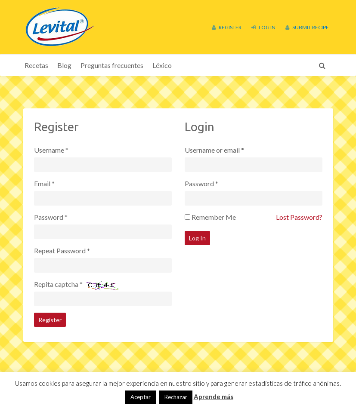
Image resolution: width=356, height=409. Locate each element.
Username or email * (214, 150)
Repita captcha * (58, 284)
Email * (44, 183)
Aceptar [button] (140, 397)
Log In (263, 27)
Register (226, 27)
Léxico (162, 65)
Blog (64, 65)
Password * (51, 217)
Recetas (36, 65)
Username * (51, 150)
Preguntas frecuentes (111, 65)
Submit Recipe (307, 27)
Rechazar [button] (175, 397)
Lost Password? (299, 217)
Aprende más (213, 396)
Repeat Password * (62, 250)
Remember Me (214, 217)
